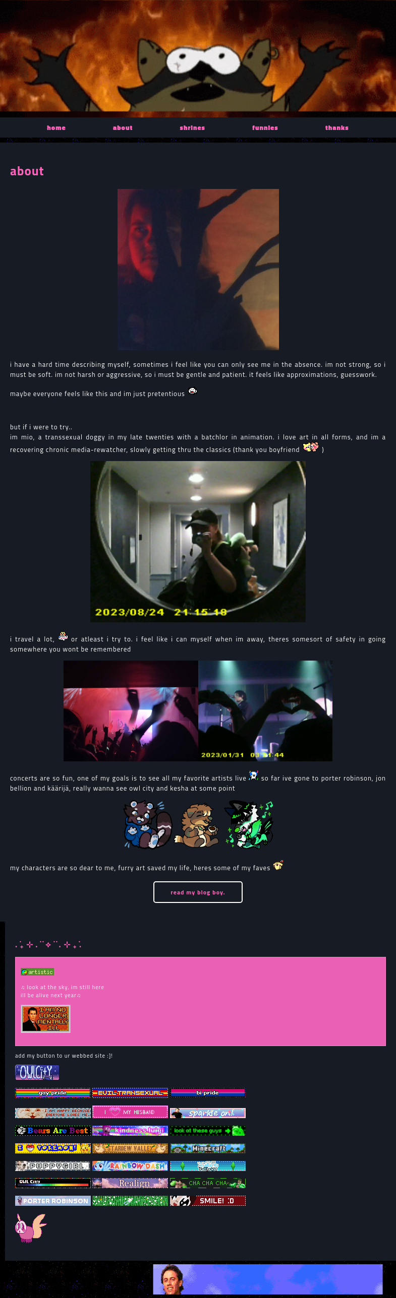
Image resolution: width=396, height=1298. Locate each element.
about (123, 127)
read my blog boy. (198, 892)
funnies (265, 127)
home (56, 127)
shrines (192, 127)
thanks (337, 127)
